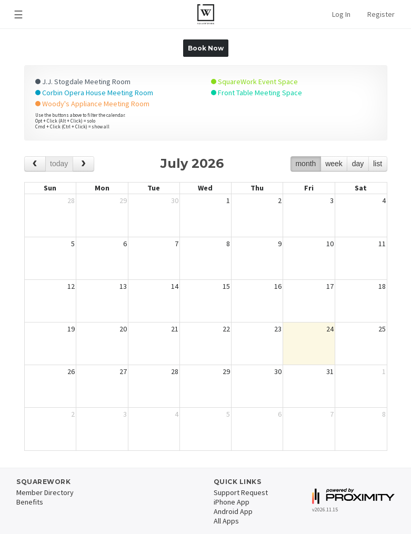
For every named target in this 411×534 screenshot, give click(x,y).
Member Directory (45, 492)
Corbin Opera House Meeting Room (94, 92)
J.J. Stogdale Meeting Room (83, 81)
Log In (341, 14)
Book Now (206, 48)
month (305, 163)
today (59, 163)
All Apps (226, 521)
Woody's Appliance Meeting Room (92, 103)
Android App (233, 511)
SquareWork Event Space (254, 81)
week (334, 163)
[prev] (35, 164)
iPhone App (231, 502)
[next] (83, 164)
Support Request (241, 492)
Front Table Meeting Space (256, 92)
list (377, 163)
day (358, 163)
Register (381, 14)
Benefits (29, 502)
